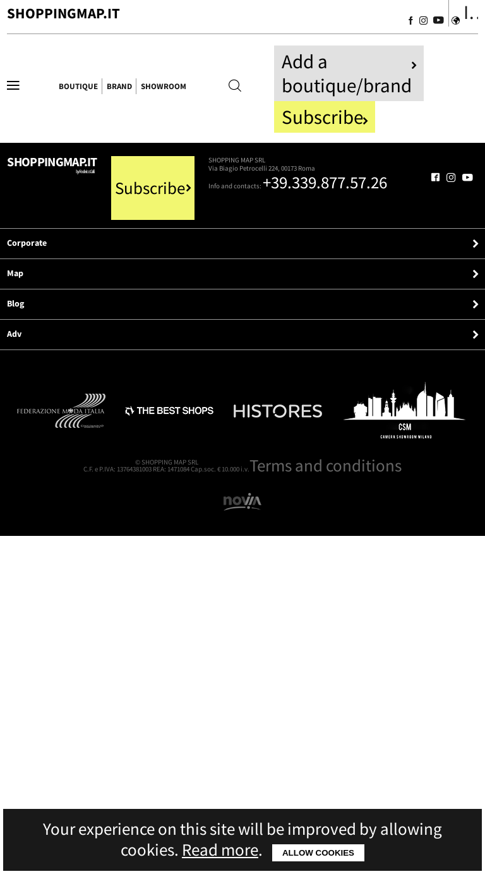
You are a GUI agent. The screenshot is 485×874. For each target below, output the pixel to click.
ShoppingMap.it (147, 21)
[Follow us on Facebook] (337, 24)
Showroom (334, 91)
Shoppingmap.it (121, 245)
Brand (230, 91)
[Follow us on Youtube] (392, 24)
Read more (220, 849)
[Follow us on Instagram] (363, 24)
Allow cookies (318, 853)
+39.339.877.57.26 (209, 320)
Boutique (134, 91)
